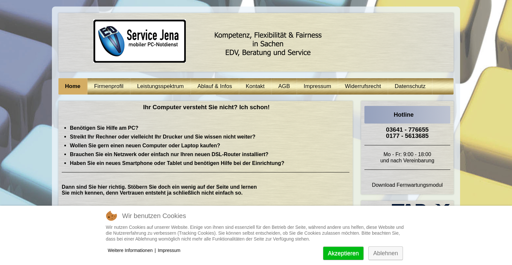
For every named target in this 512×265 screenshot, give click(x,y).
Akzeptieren (343, 253)
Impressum (169, 250)
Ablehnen (385, 253)
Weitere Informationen (130, 250)
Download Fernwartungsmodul (407, 185)
